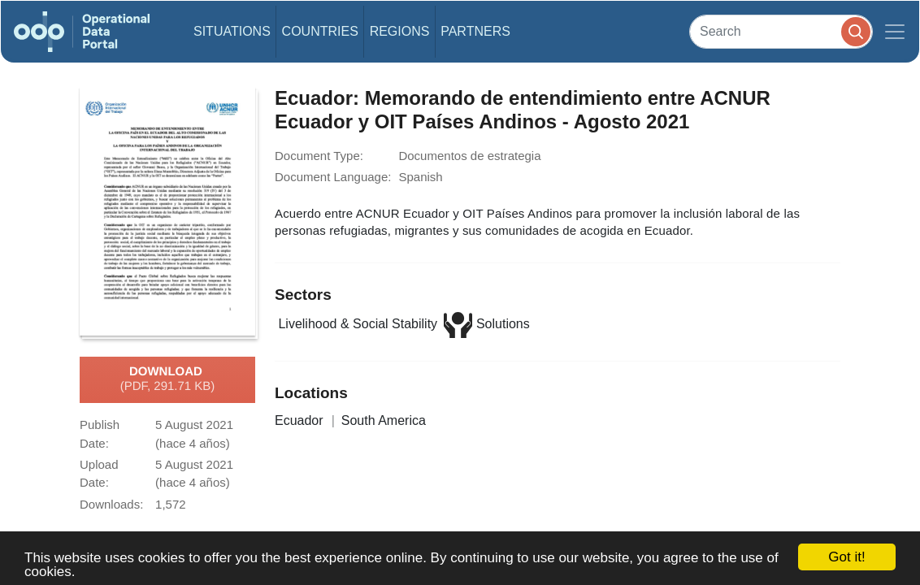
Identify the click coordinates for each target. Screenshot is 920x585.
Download (167, 379)
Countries (320, 31)
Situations (232, 31)
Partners (475, 31)
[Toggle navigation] (895, 31)
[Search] (781, 31)
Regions (400, 31)
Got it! (846, 557)
